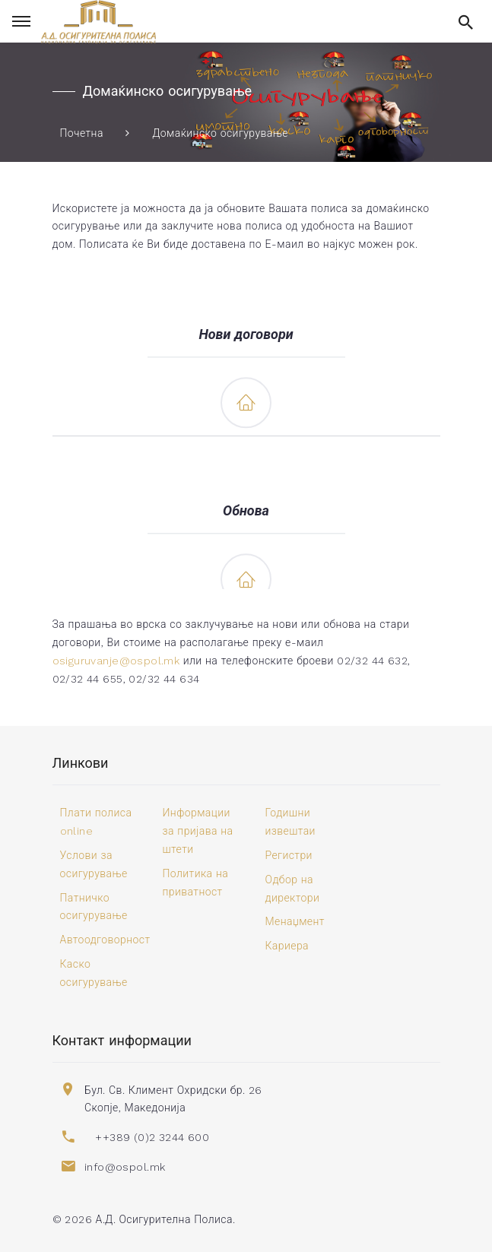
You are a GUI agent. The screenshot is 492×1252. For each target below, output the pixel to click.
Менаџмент (295, 921)
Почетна (81, 133)
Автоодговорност (105, 939)
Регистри (289, 855)
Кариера (287, 946)
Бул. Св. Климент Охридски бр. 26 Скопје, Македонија (173, 1099)
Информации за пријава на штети (198, 831)
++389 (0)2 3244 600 (152, 1137)
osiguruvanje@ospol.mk (116, 661)
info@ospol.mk (124, 1167)
